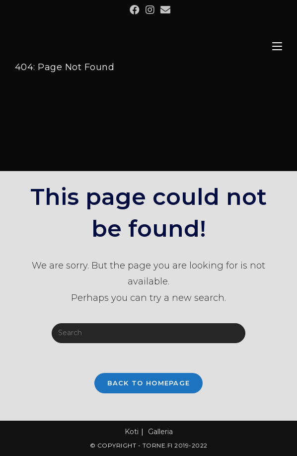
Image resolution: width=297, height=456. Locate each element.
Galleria (160, 431)
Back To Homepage (148, 383)
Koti (132, 431)
